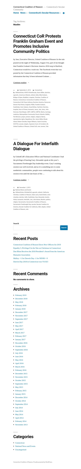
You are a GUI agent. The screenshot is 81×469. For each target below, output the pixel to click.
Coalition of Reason (25, 195)
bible (37, 95)
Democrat (47, 102)
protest (28, 117)
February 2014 (20, 421)
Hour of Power (23, 109)
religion (33, 117)
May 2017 (19, 326)
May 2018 (19, 302)
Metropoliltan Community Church (30, 114)
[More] (64, 13)
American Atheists (24, 95)
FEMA (33, 104)
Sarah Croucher (42, 121)
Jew (40, 109)
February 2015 (20, 390)
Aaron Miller (40, 92)
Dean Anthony (28, 102)
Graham (26, 107)
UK (47, 124)
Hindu (15, 199)
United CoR (33, 126)
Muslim (42, 114)
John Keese (36, 199)
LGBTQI (38, 112)
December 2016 (21, 343)
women (43, 126)
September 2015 (21, 384)
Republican (28, 119)
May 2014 (19, 414)
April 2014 (19, 418)
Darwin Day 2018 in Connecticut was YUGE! (30, 261)
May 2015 (19, 387)
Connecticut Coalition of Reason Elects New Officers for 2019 (37, 244)
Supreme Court (33, 124)
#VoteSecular (32, 92)
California (46, 192)
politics (48, 199)
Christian (37, 97)
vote (38, 126)
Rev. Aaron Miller (38, 119)
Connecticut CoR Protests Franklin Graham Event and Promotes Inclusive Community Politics (38, 44)
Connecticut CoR (18, 102)
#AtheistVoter (19, 92)
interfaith (26, 199)
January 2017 (20, 339)
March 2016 (19, 367)
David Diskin (43, 195)
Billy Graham (43, 95)
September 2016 (21, 350)
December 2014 (21, 397)
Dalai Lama (35, 195)
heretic (47, 197)
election (21, 197)
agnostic (15, 95)
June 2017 (19, 322)
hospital (15, 109)
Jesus (36, 109)
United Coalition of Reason (21, 126)
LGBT (28, 112)
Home (16, 13)
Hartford (39, 107)
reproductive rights (19, 119)
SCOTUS (15, 124)
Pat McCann (17, 117)
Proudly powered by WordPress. (42, 462)
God (21, 107)
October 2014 (20, 401)
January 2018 (20, 309)
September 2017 (21, 319)
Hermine (45, 107)
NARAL (47, 114)
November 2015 (21, 377)
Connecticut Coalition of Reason (28, 7)
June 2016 (19, 356)
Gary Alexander (39, 197)
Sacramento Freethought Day (22, 204)
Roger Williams (32, 121)
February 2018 (20, 305)
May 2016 (19, 360)
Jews (43, 109)
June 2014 (19, 411)
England (27, 104)
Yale (47, 126)
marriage (48, 112)
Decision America (38, 102)
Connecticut (38, 90)
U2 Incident (42, 124)
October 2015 (20, 380)
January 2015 (20, 394)
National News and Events (23, 190)
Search (16, 223)
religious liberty (40, 117)
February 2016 (20, 370)
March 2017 (19, 333)
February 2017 (20, 336)
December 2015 (21, 373)
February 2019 (20, 295)
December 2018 (21, 298)
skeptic (26, 124)
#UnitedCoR (28, 192)
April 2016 (19, 363)
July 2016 (19, 353)
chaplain (31, 97)
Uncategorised (20, 449)
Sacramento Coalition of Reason (36, 202)
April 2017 (19, 329)
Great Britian (33, 107)
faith (26, 197)
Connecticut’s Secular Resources (44, 13)
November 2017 (21, 316)
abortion (47, 92)
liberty (42, 112)
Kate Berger (22, 112)
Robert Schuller (22, 121)
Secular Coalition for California (28, 207)
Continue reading (21, 82)
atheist (33, 95)
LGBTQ (33, 112)
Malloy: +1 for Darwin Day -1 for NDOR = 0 (30, 258)
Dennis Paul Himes (19, 104)
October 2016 (20, 346)
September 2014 (21, 404)
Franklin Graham (40, 104)
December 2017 (21, 312)
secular (21, 124)
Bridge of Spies (17, 97)
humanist (31, 109)
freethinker (16, 107)
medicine (16, 114)
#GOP (26, 92)
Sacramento (22, 202)
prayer (23, 117)
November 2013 (21, 424)
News (22, 13)
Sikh (39, 207)
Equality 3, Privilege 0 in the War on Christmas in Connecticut (37, 248)
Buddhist (26, 97)
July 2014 (19, 407)
